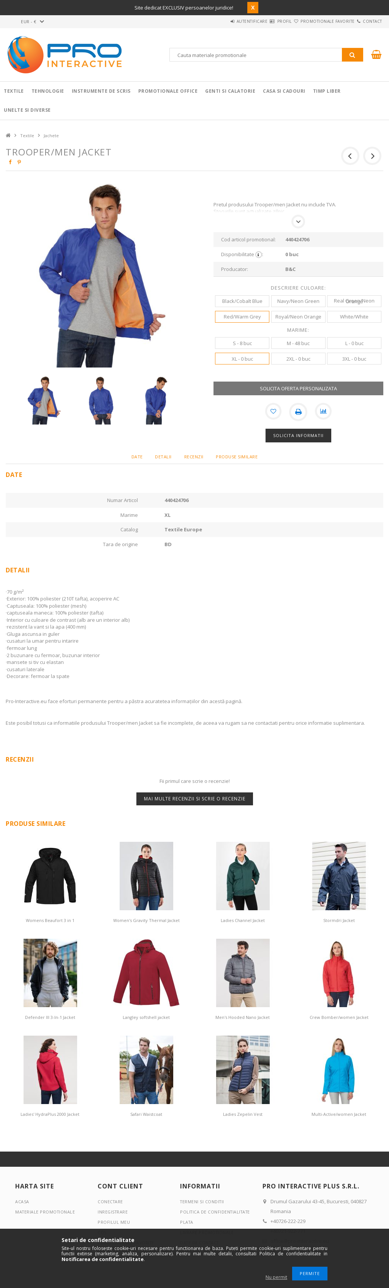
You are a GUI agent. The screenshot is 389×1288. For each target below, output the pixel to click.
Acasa (22, 1201)
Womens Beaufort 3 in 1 (50, 920)
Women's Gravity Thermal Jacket (146, 920)
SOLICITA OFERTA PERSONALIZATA (298, 388)
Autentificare (220, 21)
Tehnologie (48, 91)
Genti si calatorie (230, 91)
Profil (262, 21)
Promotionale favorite (314, 21)
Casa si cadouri (284, 91)
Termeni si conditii (203, 1201)
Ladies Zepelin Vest (242, 1114)
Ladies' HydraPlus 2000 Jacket (50, 1114)
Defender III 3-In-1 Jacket (50, 1017)
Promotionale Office (168, 91)
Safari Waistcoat (146, 1114)
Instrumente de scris (101, 91)
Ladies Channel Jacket (243, 920)
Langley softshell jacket (146, 1017)
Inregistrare (113, 1212)
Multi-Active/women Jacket (339, 1114)
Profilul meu (114, 1222)
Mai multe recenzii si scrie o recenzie (194, 798)
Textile (14, 91)
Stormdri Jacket (339, 920)
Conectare (111, 1201)
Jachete (51, 135)
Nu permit (276, 1277)
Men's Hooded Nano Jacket (242, 1017)
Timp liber (327, 91)
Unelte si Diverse (27, 110)
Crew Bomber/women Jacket (339, 1017)
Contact (368, 21)
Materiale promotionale (45, 1212)
